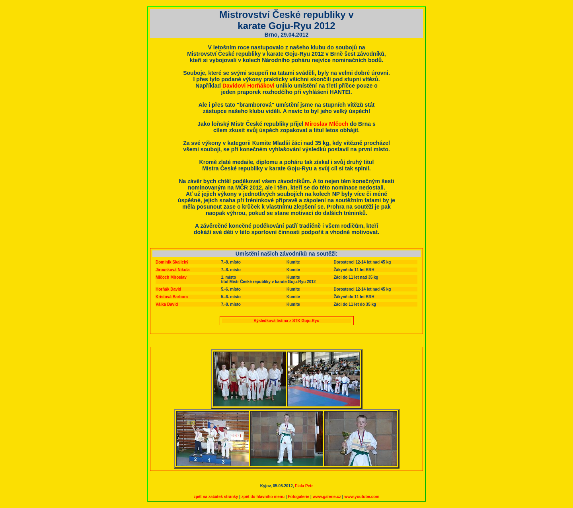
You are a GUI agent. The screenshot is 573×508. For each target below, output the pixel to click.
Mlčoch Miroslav (171, 277)
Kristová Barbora (172, 297)
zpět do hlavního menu (263, 496)
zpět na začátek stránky (216, 496)
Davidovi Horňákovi (248, 85)
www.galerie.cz (327, 496)
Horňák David (168, 289)
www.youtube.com (361, 496)
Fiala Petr (304, 486)
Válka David (167, 304)
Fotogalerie (298, 496)
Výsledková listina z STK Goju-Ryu (286, 320)
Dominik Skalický (172, 262)
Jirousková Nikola (173, 270)
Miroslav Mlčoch (326, 124)
